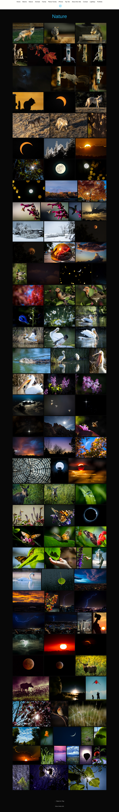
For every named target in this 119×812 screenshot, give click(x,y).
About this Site (76, 2)
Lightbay (92, 2)
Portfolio (99, 2)
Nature (31, 2)
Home (18, 2)
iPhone (61, 2)
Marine (24, 2)
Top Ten (67, 2)
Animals (37, 2)
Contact (85, 2)
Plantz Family (52, 2)
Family (44, 2)
